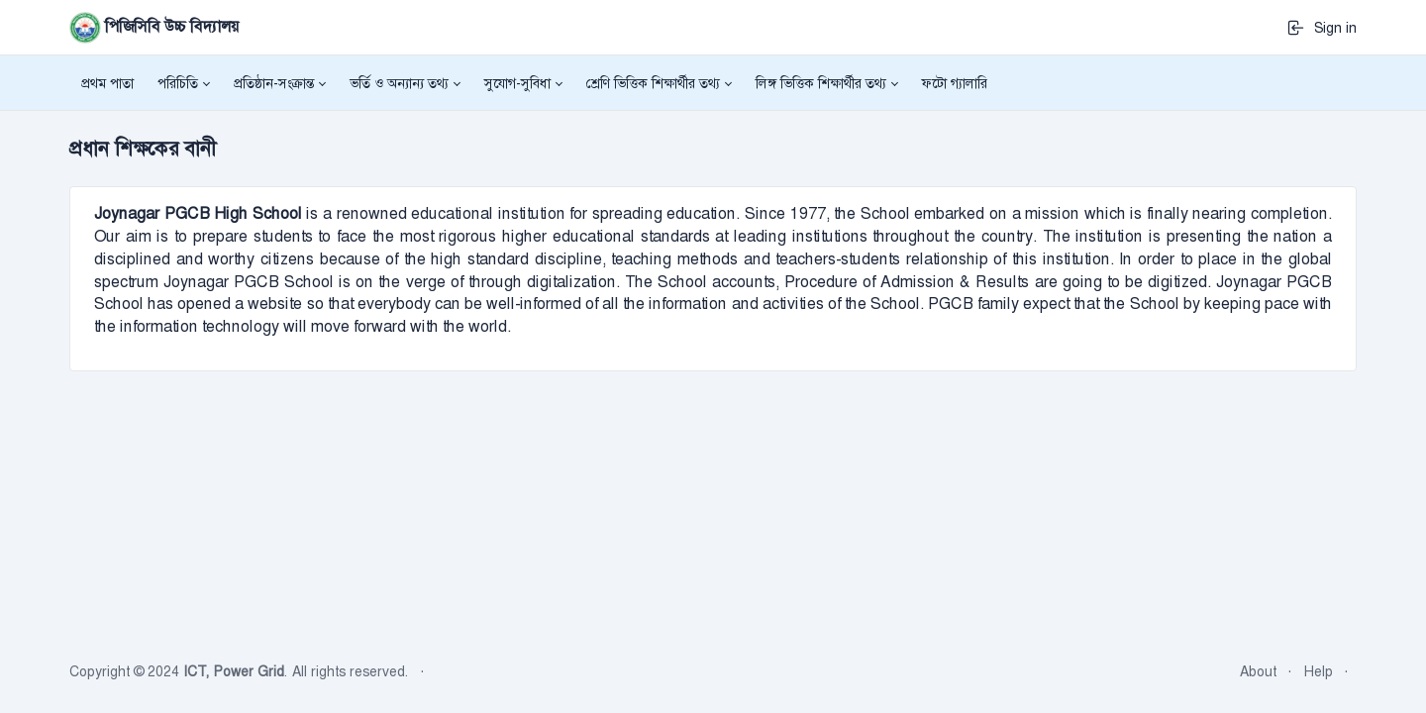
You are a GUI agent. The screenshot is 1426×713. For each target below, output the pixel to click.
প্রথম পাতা (107, 83)
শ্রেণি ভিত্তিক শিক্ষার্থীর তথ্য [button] (653, 83)
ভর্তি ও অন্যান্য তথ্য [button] (399, 83)
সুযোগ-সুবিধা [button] (517, 83)
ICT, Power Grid (233, 671)
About (1258, 671)
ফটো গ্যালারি (954, 83)
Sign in (1321, 28)
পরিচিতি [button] (177, 83)
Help (1318, 671)
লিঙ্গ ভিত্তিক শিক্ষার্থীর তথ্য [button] (821, 83)
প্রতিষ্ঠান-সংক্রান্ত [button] (274, 83)
